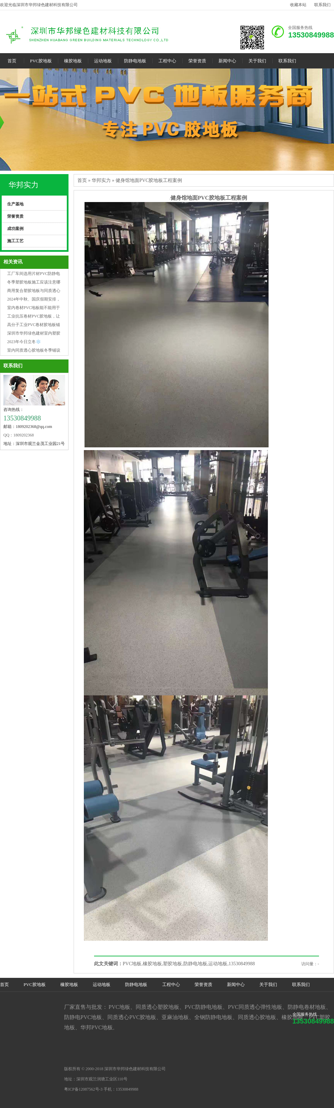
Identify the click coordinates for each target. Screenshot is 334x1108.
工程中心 (167, 60)
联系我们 (322, 4)
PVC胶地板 (41, 60)
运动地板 (103, 60)
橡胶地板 (73, 60)
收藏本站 (298, 4)
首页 (11, 60)
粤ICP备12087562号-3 (83, 1089)
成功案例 (15, 228)
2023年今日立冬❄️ (24, 341)
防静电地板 (135, 60)
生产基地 (15, 204)
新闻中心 (227, 60)
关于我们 (257, 60)
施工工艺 (15, 240)
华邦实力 (24, 185)
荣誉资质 (197, 60)
